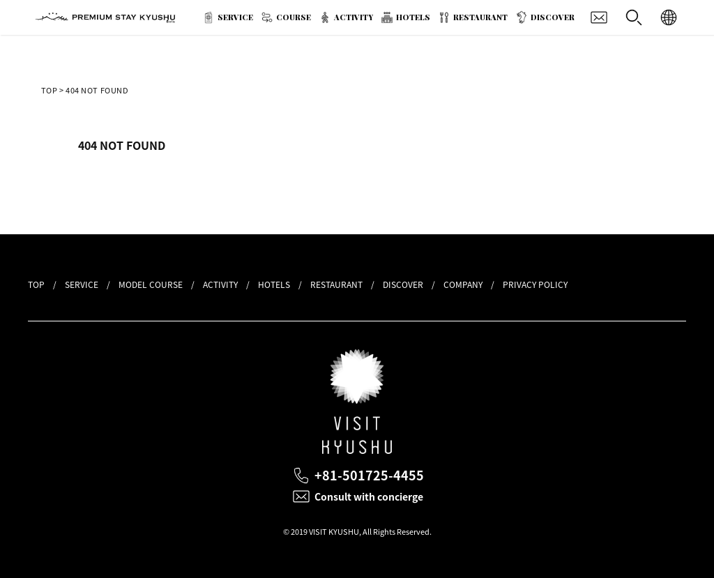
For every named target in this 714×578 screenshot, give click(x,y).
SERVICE (235, 17)
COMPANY (463, 284)
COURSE (293, 17)
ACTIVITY (353, 17)
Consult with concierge (368, 496)
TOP (49, 90)
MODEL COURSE (151, 284)
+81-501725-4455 (369, 475)
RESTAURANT (480, 17)
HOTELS (413, 17)
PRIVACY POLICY (535, 284)
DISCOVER (553, 17)
